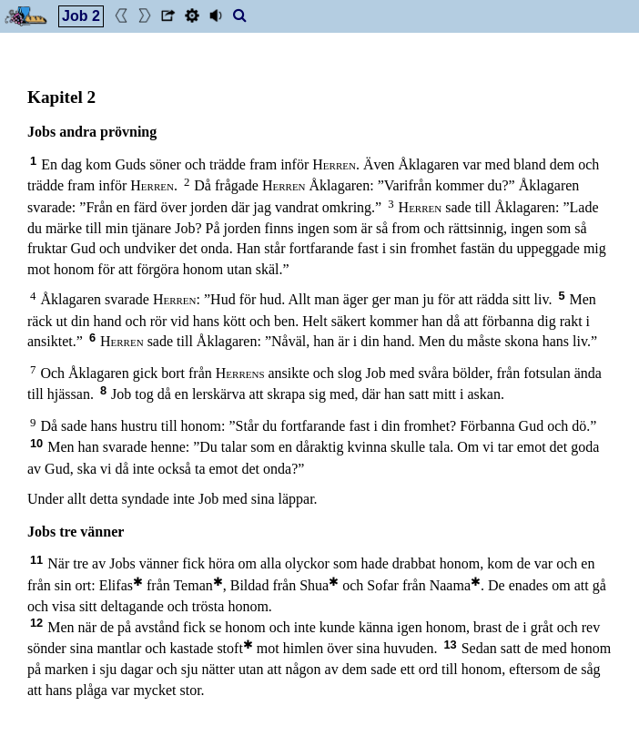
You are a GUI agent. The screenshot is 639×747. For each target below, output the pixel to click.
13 (449, 644)
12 (36, 622)
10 (36, 443)
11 (36, 560)
